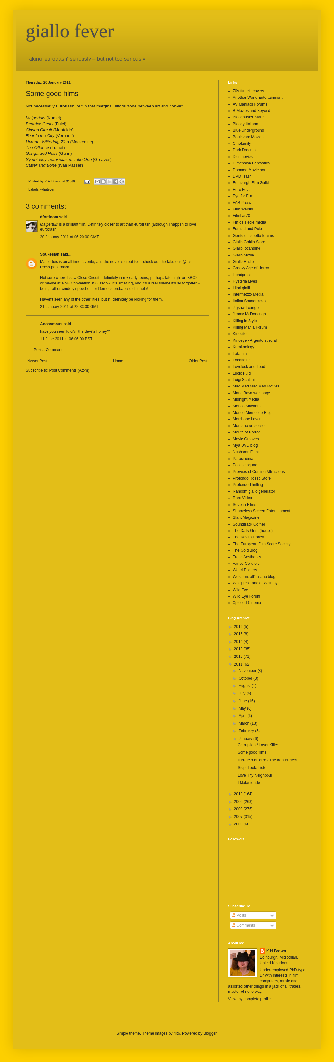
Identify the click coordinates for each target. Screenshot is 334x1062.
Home (118, 361)
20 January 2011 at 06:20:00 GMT (69, 237)
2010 (239, 794)
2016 (239, 626)
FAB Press (242, 202)
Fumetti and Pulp (247, 229)
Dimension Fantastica (251, 163)
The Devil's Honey (248, 537)
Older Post (198, 361)
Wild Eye (240, 590)
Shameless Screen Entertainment (261, 511)
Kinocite (240, 333)
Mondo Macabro (247, 406)
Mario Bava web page (251, 393)
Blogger (210, 1033)
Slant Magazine (246, 517)
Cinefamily (242, 143)
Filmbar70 (241, 215)
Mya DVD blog (245, 445)
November (248, 670)
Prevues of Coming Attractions (259, 472)
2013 (239, 649)
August (245, 686)
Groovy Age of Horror (251, 268)
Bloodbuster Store (248, 117)
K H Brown (276, 951)
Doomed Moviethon (249, 170)
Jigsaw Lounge (246, 307)
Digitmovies (243, 156)
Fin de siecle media (249, 222)
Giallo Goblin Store (249, 242)
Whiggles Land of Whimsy (255, 583)
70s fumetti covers (248, 91)
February (247, 731)
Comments (243, 925)
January (246, 738)
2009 (239, 801)
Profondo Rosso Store (252, 478)
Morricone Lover (247, 419)
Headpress (242, 275)
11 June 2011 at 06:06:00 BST (66, 339)
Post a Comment (48, 350)
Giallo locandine (246, 248)
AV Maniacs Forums (250, 104)
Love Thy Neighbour (255, 775)
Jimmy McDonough (249, 314)
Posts (239, 915)
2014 (239, 641)
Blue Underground (248, 130)
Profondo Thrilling (248, 484)
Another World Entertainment (258, 97)
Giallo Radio (243, 261)
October (246, 678)
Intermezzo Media (248, 294)
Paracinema (243, 458)
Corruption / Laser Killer (258, 745)
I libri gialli (241, 288)
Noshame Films (246, 452)
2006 (239, 824)
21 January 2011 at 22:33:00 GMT (69, 306)
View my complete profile (249, 999)
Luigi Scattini (244, 379)
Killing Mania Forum (250, 327)
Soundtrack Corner (249, 524)
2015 (239, 634)
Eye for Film (243, 196)
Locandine (242, 360)
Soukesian (49, 254)
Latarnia (240, 353)
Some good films (252, 752)
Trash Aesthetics (247, 557)
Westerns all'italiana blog (254, 576)
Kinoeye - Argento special (255, 340)
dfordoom (49, 217)
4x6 (177, 1033)
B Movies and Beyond (251, 110)
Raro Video (242, 498)
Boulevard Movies (248, 137)
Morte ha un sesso (249, 426)
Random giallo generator (254, 491)
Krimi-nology (243, 347)
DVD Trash (242, 176)
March (245, 723)
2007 (239, 817)
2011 (239, 664)
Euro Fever (242, 189)
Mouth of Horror (246, 432)
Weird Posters (245, 570)
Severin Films (244, 504)
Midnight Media (246, 399)
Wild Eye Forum (246, 596)
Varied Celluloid (246, 563)
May (243, 708)
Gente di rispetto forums (253, 235)
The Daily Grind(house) (253, 530)
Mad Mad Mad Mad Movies (256, 386)
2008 (239, 809)
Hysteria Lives (245, 281)
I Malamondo (249, 782)
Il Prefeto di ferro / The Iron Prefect (267, 760)
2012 (239, 656)
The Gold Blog (245, 550)
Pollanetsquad (245, 465)
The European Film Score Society (261, 544)
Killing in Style (245, 321)
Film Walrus (243, 209)
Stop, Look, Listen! (253, 767)
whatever (47, 189)
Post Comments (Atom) (69, 370)
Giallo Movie (243, 255)
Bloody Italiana (245, 124)
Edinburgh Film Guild (251, 183)
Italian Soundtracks (249, 301)
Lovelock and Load (249, 366)
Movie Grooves (246, 439)
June (243, 701)
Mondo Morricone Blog (252, 412)
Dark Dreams (244, 150)
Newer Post (37, 361)
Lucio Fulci (242, 373)
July (243, 693)
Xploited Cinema (247, 603)
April (243, 715)
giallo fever (70, 31)
